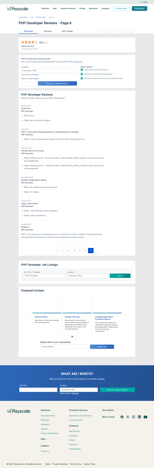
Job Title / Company (32, 272)
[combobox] (49, 70)
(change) (35, 75)
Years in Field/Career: (30, 78)
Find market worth (125, 31)
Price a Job (106, 31)
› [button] (125, 315)
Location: (25, 67)
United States (23, 17)
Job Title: (23, 385)
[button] (28, 31)
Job (32, 17)
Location (70, 272)
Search (120, 276)
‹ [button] (29, 315)
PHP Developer (41, 17)
